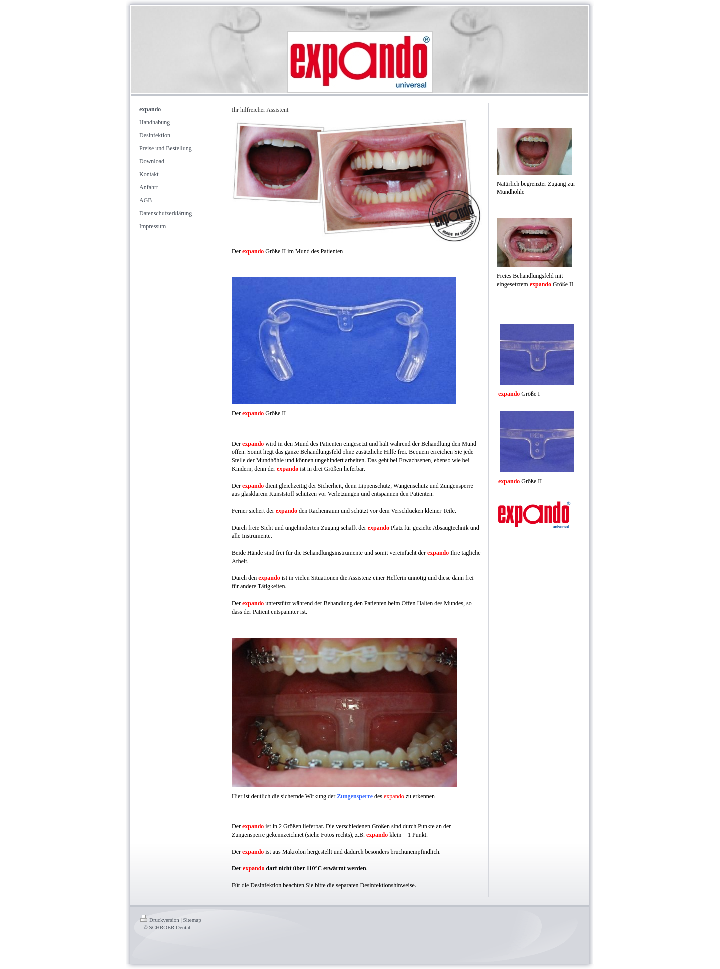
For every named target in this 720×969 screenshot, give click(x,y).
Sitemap (193, 920)
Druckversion (160, 920)
